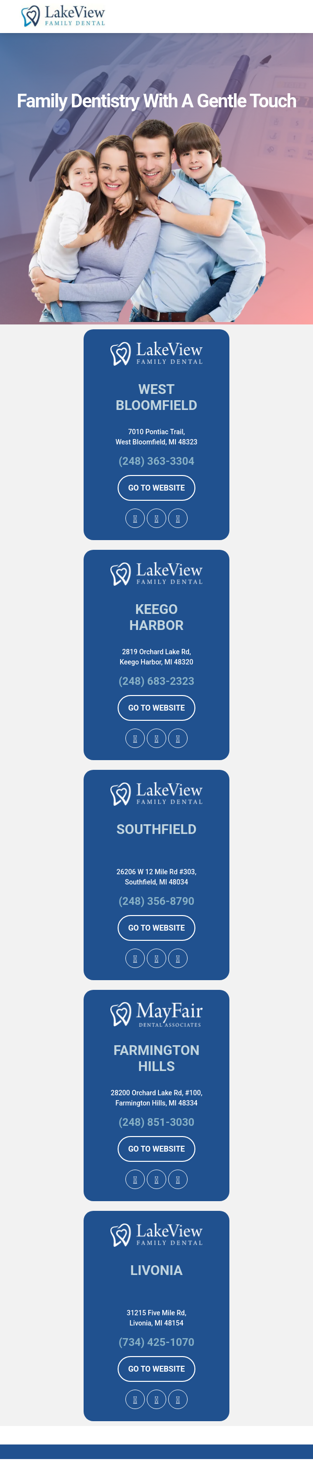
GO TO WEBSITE (156, 488)
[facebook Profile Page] (156, 518)
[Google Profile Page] (135, 518)
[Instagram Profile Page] (178, 518)
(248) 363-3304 (156, 461)
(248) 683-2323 (156, 681)
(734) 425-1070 (156, 1342)
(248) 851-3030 (156, 1122)
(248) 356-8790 (156, 901)
